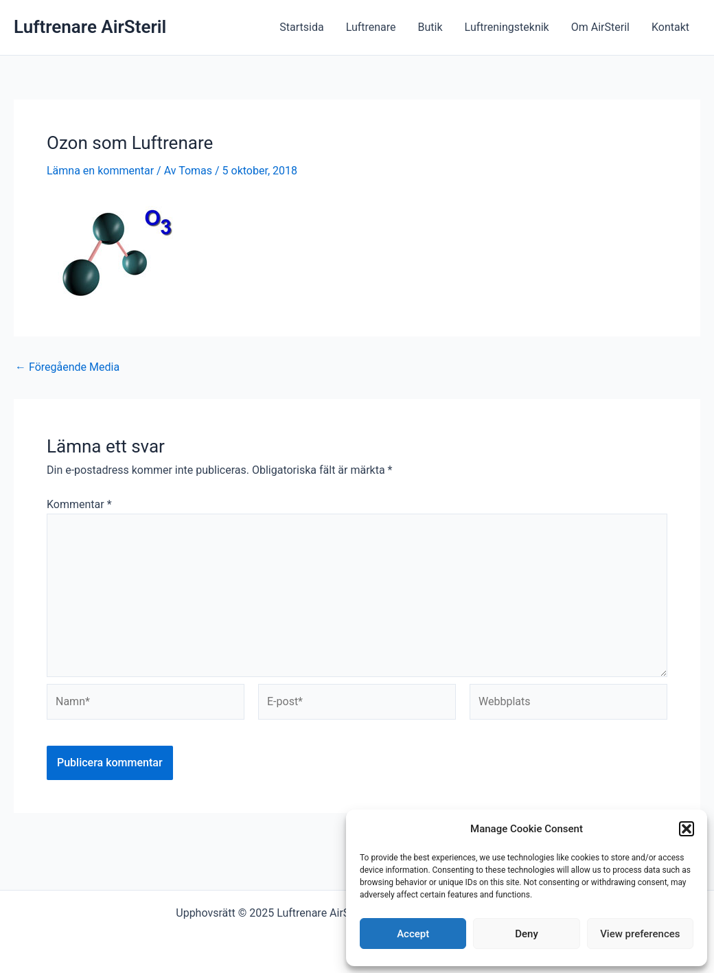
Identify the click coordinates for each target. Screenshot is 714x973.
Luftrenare (371, 27)
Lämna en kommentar (100, 170)
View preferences (640, 934)
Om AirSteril (600, 27)
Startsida (301, 27)
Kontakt (670, 27)
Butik (430, 27)
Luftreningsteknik (507, 27)
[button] (686, 829)
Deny (526, 934)
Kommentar (79, 504)
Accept (413, 934)
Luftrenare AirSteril (90, 26)
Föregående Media (67, 367)
